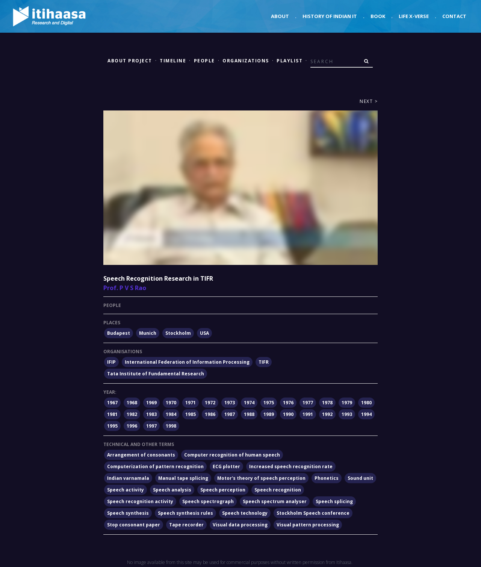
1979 (347, 402)
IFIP (111, 362)
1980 (366, 402)
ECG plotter (226, 466)
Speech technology (245, 513)
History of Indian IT (330, 16)
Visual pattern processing (308, 525)
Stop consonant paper (133, 525)
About (280, 16)
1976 (288, 402)
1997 (151, 426)
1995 (112, 426)
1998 (171, 426)
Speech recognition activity (140, 501)
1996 (132, 426)
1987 (229, 414)
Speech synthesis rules (185, 513)
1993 (347, 414)
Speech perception (222, 490)
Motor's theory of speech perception (261, 478)
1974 (249, 402)
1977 (308, 402)
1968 (132, 402)
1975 (268, 402)
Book (378, 16)
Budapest (118, 333)
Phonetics (327, 478)
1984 (171, 414)
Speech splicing (334, 501)
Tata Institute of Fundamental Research (155, 373)
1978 (327, 402)
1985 (190, 414)
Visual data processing (240, 525)
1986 (210, 414)
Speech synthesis (128, 513)
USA (204, 333)
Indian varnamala (128, 478)
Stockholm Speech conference (313, 513)
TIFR (264, 362)
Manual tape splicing (183, 478)
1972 (210, 402)
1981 (112, 414)
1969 (151, 402)
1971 (190, 402)
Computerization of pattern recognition (155, 466)
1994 (366, 414)
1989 (268, 414)
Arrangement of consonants (141, 455)
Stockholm (178, 333)
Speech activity (125, 490)
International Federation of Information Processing (187, 362)
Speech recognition (277, 490)
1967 (112, 402)
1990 (288, 414)
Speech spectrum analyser (275, 501)
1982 (132, 414)
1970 (171, 402)
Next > (369, 101)
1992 (327, 414)
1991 (308, 414)
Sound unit (360, 478)
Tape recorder (186, 525)
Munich (147, 333)
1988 (249, 414)
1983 (151, 414)
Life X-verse (414, 16)
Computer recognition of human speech (232, 455)
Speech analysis (172, 490)
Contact (454, 16)
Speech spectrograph (208, 501)
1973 (229, 402)
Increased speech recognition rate (291, 466)
